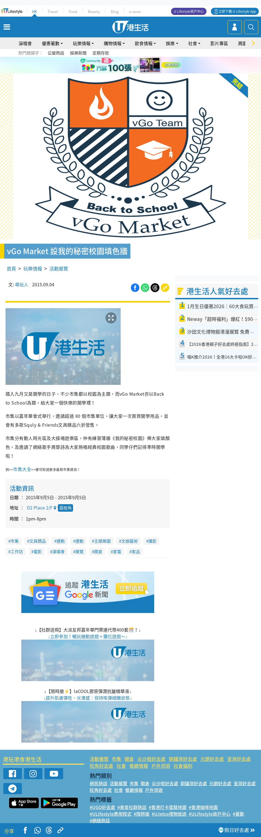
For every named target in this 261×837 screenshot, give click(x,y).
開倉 (98, 551)
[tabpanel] (130, 65)
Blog (114, 11)
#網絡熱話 (100, 820)
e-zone (135, 11)
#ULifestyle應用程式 (110, 813)
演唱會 (25, 43)
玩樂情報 (82, 43)
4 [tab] (140, 72)
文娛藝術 (129, 541)
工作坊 (17, 551)
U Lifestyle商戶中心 (189, 11)
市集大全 (22, 469)
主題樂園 (102, 541)
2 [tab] (129, 72)
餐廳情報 (138, 765)
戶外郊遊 (160, 765)
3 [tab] (135, 72)
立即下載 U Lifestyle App (237, 11)
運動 (60, 541)
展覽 (79, 551)
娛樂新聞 (78, 53)
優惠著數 (51, 43)
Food (73, 11)
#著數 (238, 813)
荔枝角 (65, 508)
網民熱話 (98, 783)
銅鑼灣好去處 (183, 758)
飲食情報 (144, 43)
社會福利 (183, 765)
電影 (37, 551)
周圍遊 (244, 43)
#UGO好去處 (102, 807)
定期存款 (100, 53)
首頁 (11, 268)
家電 (117, 551)
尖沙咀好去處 (151, 758)
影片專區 (219, 43)
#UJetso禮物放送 (169, 813)
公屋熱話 (56, 53)
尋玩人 (21, 284)
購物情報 (113, 43)
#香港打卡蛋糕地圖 (168, 807)
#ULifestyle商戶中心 (210, 813)
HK (34, 11)
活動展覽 (58, 268)
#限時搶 (141, 813)
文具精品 (37, 541)
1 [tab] (123, 72)
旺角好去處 (101, 765)
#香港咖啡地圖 (203, 807)
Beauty (94, 11)
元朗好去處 (212, 758)
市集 (15, 541)
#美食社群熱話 (131, 807)
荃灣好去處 (239, 758)
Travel (53, 11)
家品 (136, 551)
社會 (192, 43)
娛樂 (170, 43)
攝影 (152, 541)
